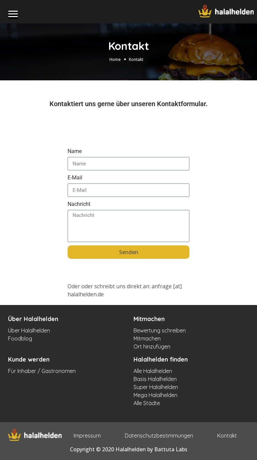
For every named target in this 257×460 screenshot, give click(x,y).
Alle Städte (147, 403)
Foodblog (20, 338)
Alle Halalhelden (153, 371)
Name (75, 151)
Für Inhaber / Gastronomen (42, 371)
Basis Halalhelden (155, 379)
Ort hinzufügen (152, 346)
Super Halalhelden (156, 387)
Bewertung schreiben (160, 330)
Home (115, 59)
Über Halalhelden (29, 330)
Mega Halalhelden (155, 395)
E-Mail (75, 177)
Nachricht (79, 204)
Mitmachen (147, 338)
